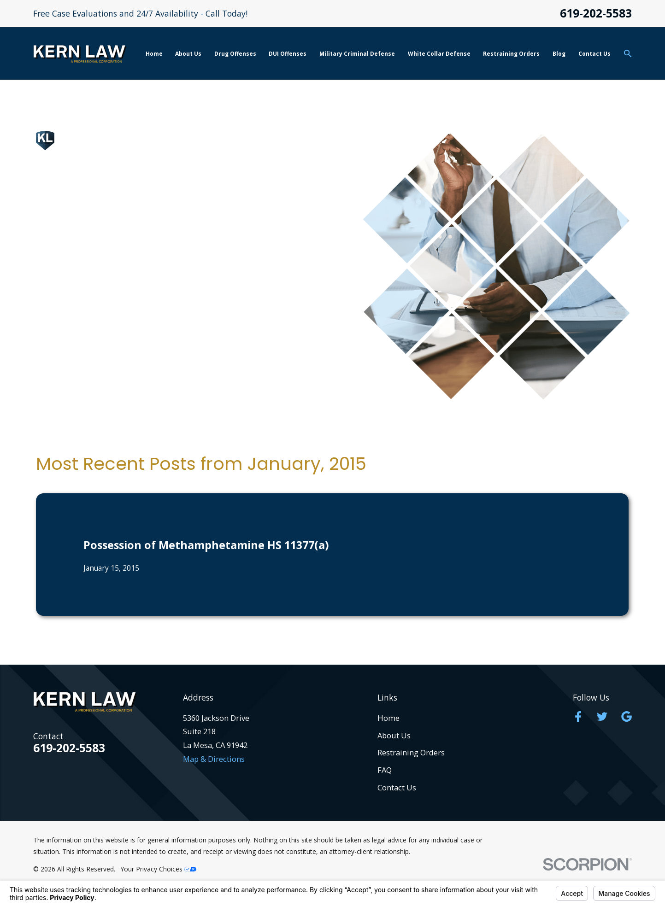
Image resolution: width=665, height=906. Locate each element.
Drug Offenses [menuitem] (235, 54)
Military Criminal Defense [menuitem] (357, 54)
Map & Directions (214, 759)
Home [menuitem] (154, 54)
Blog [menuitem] (559, 54)
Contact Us (396, 787)
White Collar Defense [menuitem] (439, 54)
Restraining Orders (411, 752)
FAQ (384, 770)
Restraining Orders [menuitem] (511, 54)
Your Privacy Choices (158, 869)
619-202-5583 (596, 13)
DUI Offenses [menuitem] (287, 54)
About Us (394, 735)
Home (388, 718)
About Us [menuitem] (188, 54)
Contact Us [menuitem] (594, 54)
